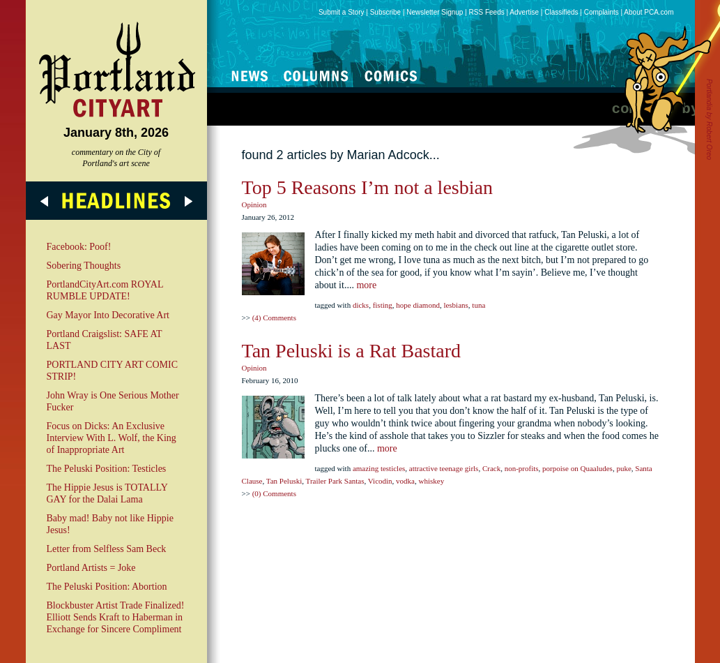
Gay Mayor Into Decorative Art (108, 315)
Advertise (524, 12)
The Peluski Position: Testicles (107, 468)
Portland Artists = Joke (91, 568)
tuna (478, 305)
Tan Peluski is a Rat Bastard (351, 351)
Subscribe (385, 12)
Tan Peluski (284, 481)
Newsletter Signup (434, 12)
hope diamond (418, 305)
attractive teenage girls (444, 468)
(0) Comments (274, 493)
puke (623, 468)
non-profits (522, 468)
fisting (382, 305)
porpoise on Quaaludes (577, 468)
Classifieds (561, 12)
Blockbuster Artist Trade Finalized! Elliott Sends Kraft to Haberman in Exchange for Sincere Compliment (116, 617)
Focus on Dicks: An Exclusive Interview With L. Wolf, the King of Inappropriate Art (111, 438)
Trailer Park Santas (335, 481)
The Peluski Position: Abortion (107, 586)
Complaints (601, 12)
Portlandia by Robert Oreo (709, 119)
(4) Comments (274, 317)
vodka (405, 481)
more (366, 285)
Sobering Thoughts (84, 265)
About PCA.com (648, 12)
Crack (491, 468)
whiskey (431, 481)
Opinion (254, 204)
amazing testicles (379, 468)
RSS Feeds (487, 12)
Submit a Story (342, 12)
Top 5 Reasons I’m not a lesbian (367, 187)
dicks (361, 305)
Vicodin (380, 481)
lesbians (455, 305)
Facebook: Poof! (79, 246)
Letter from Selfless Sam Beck (107, 549)
